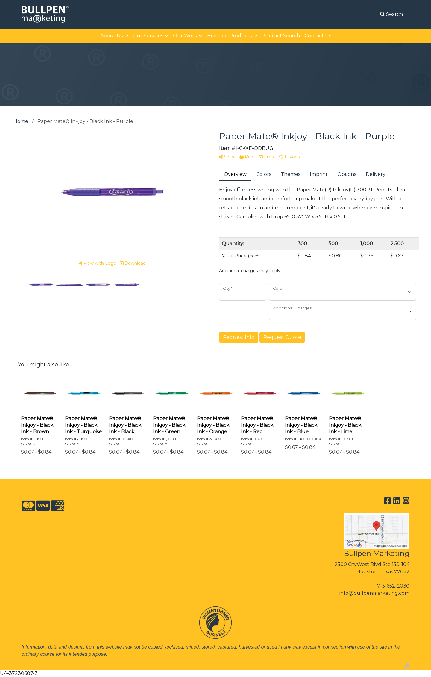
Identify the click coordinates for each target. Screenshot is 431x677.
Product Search (281, 36)
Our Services (148, 36)
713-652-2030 (393, 586)
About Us (111, 36)
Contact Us (318, 36)
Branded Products (229, 36)
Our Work (185, 36)
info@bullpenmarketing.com (374, 593)
